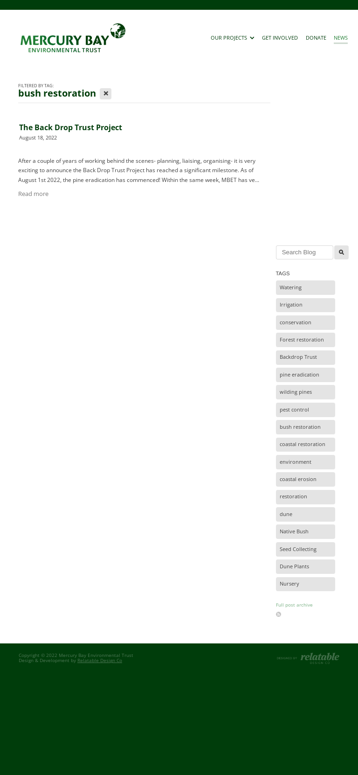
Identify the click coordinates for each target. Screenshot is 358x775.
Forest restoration (302, 339)
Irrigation (291, 304)
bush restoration (300, 427)
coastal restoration (302, 444)
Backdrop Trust (298, 357)
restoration (293, 496)
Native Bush (294, 531)
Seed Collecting (298, 549)
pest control (294, 409)
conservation (295, 322)
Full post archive (294, 604)
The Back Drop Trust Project (70, 127)
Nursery (289, 583)
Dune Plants (294, 566)
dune (286, 514)
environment (295, 462)
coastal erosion (298, 479)
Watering (291, 287)
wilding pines (296, 392)
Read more (33, 193)
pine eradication (299, 374)
